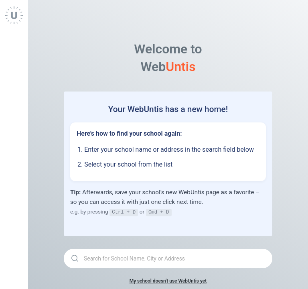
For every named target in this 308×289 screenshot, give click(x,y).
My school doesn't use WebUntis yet (168, 280)
